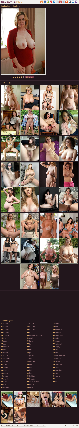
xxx (55, 382)
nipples (57, 323)
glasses (31, 355)
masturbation (33, 382)
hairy (30, 358)
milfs (30, 388)
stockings (57, 370)
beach (4, 353)
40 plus (5, 323)
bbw (3, 350)
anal (3, 338)
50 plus (5, 326)
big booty (5, 358)
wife (55, 379)
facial (30, 341)
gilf (29, 353)
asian (4, 341)
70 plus (5, 332)
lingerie (31, 379)
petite (56, 338)
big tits (4, 361)
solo (55, 367)
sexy (56, 353)
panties (57, 332)
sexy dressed (59, 355)
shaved (57, 358)
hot (29, 367)
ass (3, 344)
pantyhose (58, 335)
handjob (31, 361)
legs (29, 373)
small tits (57, 364)
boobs (4, 373)
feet (29, 347)
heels (30, 364)
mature (30, 385)
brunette (5, 379)
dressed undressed (35, 335)
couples (31, 326)
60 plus (5, 329)
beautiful (5, 355)
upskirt (56, 376)
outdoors (57, 329)
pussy (56, 341)
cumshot (31, 329)
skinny (56, 361)
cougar (30, 323)
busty (4, 382)
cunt (30, 332)
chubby (5, 388)
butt (3, 385)
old (55, 326)
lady (29, 370)
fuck (29, 350)
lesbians (31, 376)
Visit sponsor (29, 77)
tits (55, 373)
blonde (4, 367)
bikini (4, 364)
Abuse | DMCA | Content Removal (12, 426)
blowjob (5, 370)
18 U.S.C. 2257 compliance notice (34, 426)
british (4, 376)
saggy (56, 347)
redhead (57, 344)
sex (55, 350)
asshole (5, 347)
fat (29, 344)
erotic (30, 338)
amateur (5, 335)
